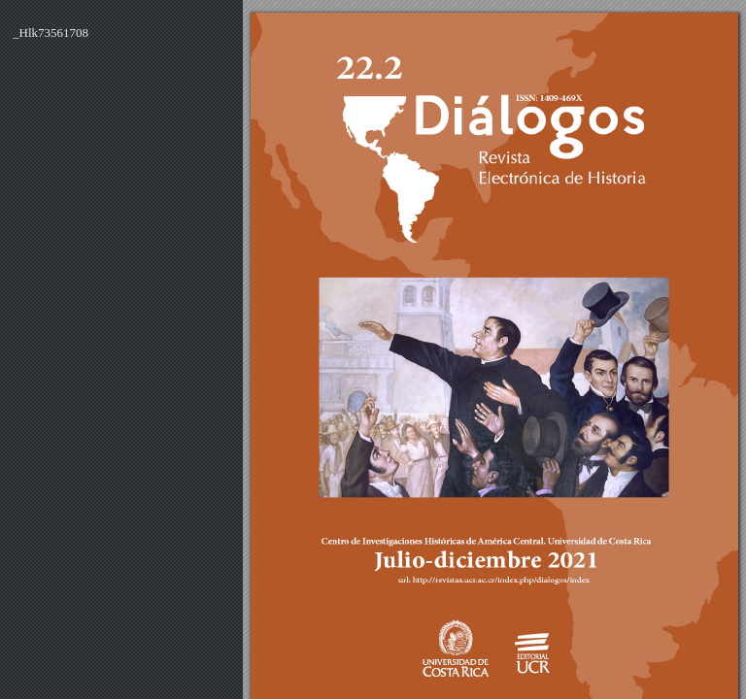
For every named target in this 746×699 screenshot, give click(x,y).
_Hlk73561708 (50, 32)
